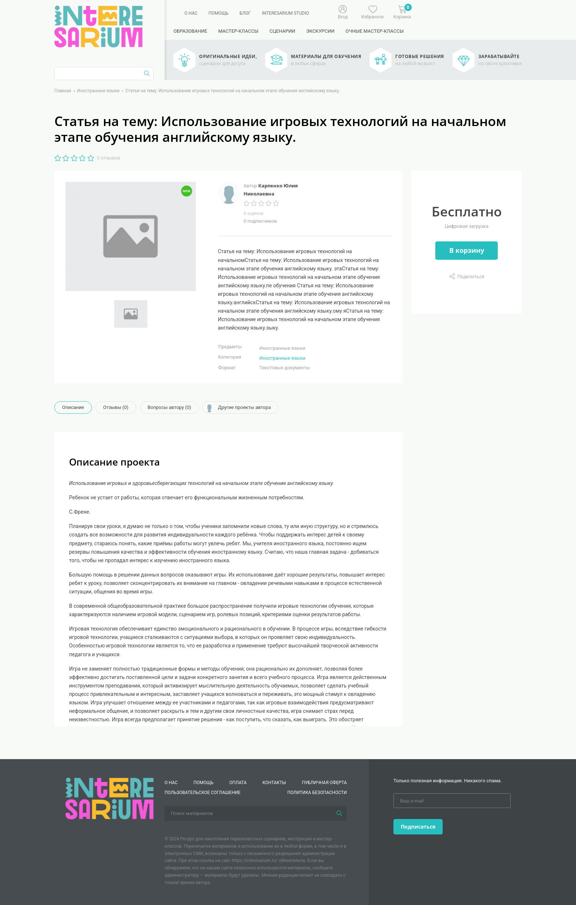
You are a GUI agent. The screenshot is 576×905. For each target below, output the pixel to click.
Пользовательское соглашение (203, 792)
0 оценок (253, 213)
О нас (190, 13)
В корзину (466, 250)
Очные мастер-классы (375, 31)
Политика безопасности (317, 792)
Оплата (237, 782)
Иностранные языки (282, 358)
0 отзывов (108, 158)
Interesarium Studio (285, 13)
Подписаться (418, 826)
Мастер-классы (238, 31)
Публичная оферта (324, 782)
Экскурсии (320, 31)
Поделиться (470, 276)
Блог (245, 13)
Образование (190, 31)
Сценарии (282, 31)
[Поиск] (339, 813)
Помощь (218, 13)
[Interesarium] (109, 797)
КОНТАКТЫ (274, 782)
